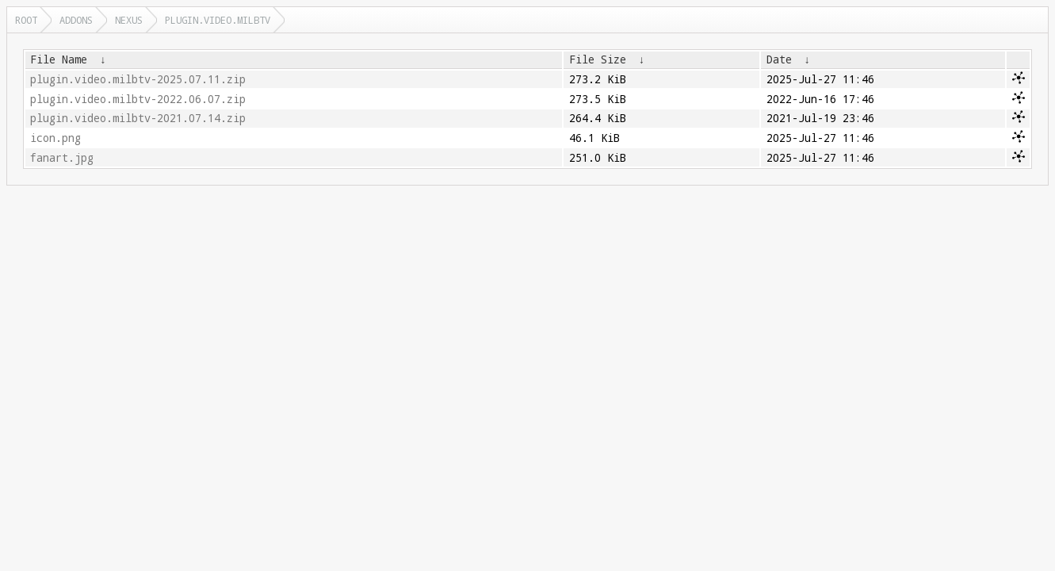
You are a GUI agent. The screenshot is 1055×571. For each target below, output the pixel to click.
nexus (129, 19)
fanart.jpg (62, 158)
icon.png (55, 138)
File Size (597, 59)
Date (779, 59)
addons (76, 19)
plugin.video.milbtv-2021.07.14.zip (138, 118)
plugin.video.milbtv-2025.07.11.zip (138, 79)
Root (26, 19)
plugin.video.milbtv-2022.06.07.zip (138, 99)
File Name (58, 59)
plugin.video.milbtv (217, 19)
